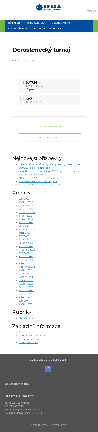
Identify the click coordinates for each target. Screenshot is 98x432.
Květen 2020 (26, 283)
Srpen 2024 (25, 215)
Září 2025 (24, 198)
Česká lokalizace (28, 342)
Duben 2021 (25, 273)
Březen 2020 (26, 290)
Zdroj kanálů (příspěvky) (32, 335)
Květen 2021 (25, 270)
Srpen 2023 (25, 239)
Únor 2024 (25, 226)
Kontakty (56, 28)
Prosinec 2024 (27, 212)
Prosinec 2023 (27, 229)
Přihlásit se (25, 332)
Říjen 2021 (24, 263)
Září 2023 (24, 236)
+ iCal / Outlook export (49, 137)
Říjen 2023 (25, 232)
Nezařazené (26, 318)
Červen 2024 (26, 219)
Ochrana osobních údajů (16, 383)
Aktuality (38, 28)
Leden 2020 (26, 294)
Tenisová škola (35, 23)
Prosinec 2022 (27, 249)
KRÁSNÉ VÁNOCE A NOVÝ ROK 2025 (39, 184)
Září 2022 (24, 253)
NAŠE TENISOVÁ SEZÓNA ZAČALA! (38, 177)
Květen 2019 (26, 304)
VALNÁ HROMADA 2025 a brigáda (38, 181)
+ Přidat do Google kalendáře (49, 126)
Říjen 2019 (24, 297)
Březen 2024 (26, 222)
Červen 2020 (26, 280)
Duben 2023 (26, 242)
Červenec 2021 (27, 266)
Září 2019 (24, 300)
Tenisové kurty (61, 23)
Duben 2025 (26, 205)
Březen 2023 (26, 246)
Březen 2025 (26, 208)
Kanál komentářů (29, 339)
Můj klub (14, 23)
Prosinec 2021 (26, 260)
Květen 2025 (26, 202)
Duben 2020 (26, 287)
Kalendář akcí (17, 28)
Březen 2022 (26, 256)
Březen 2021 (26, 276)
